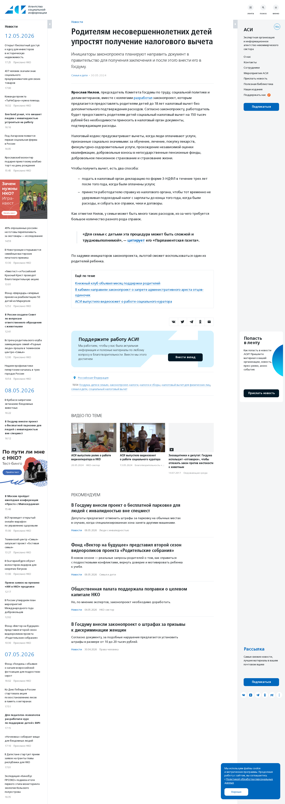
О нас (247, 56)
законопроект (119, 384)
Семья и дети (79, 75)
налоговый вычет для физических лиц (186, 384)
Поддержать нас (255, 94)
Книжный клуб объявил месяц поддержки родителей (118, 283)
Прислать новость (255, 78)
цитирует (136, 240)
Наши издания (253, 89)
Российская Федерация (93, 377)
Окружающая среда (195, 472)
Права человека (109, 648)
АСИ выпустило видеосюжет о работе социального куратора (124, 301)
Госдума (84, 384)
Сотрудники (252, 67)
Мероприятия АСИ (256, 73)
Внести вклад (185, 356)
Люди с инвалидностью (114, 529)
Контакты (250, 62)
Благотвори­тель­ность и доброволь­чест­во (159, 464)
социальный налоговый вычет (108, 388)
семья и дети (79, 388)
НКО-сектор (93, 464)
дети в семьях (99, 384)
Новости (77, 22)
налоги (133, 384)
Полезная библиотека (258, 84)
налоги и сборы (150, 384)
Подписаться (261, 107)
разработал (143, 98)
